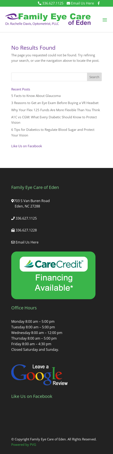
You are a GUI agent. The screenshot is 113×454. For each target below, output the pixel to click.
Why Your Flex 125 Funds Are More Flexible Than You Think (55, 110)
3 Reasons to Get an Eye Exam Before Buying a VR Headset (54, 103)
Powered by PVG (23, 444)
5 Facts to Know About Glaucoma (36, 95)
